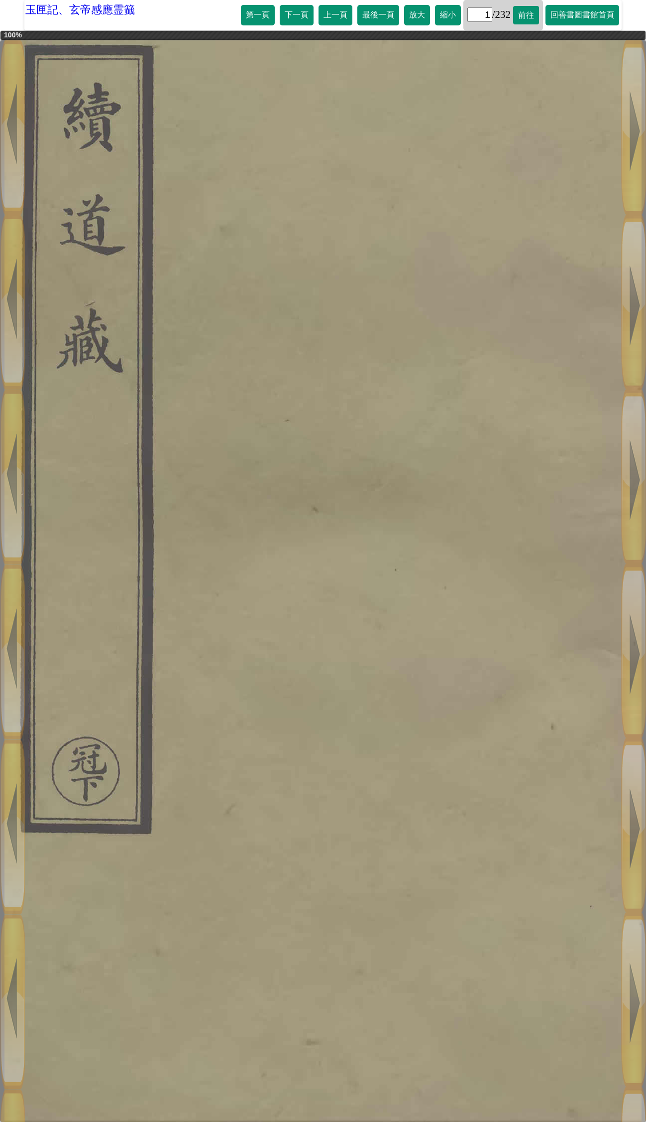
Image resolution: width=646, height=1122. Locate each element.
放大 (417, 14)
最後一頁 (378, 14)
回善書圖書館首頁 (582, 14)
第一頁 (258, 14)
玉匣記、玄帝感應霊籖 (80, 9)
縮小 (448, 14)
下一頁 (297, 14)
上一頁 (335, 14)
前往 (526, 15)
